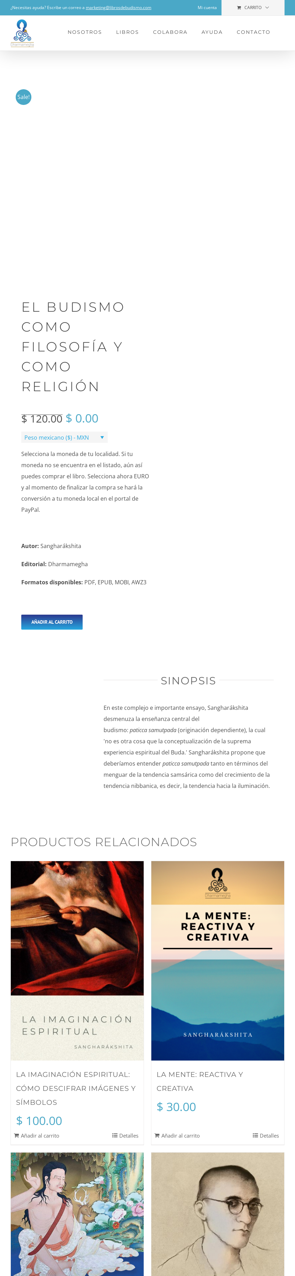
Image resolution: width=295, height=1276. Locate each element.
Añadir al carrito (52, 622)
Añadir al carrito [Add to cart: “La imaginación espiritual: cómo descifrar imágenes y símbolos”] (40, 1135)
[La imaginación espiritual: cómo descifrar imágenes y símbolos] (77, 961)
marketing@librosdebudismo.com (118, 7)
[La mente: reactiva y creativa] (217, 961)
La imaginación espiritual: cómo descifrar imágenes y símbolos (76, 1088)
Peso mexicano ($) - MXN (56, 437)
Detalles (128, 1135)
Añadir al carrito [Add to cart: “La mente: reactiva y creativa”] (180, 1135)
